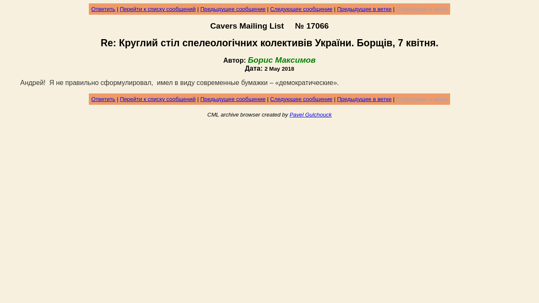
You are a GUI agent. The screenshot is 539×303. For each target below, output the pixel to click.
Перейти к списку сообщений (158, 9)
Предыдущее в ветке (364, 9)
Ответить (103, 9)
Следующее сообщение (301, 9)
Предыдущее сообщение (233, 9)
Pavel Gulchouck (311, 115)
